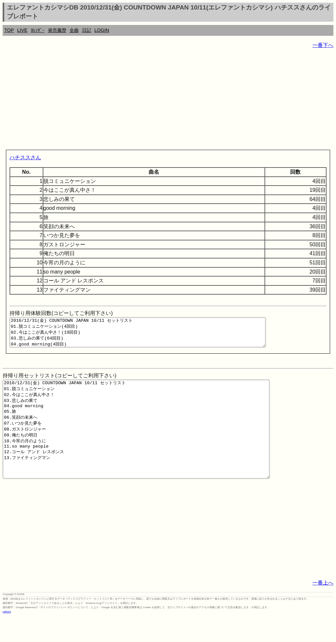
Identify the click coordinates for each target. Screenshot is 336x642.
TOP (9, 30)
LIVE (22, 30)
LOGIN (101, 30)
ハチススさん (25, 157)
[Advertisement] (168, 100)
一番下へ (322, 45)
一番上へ (322, 608)
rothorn (7, 637)
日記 (86, 30)
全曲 (74, 30)
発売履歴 (57, 30)
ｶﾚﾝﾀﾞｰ (38, 30)
